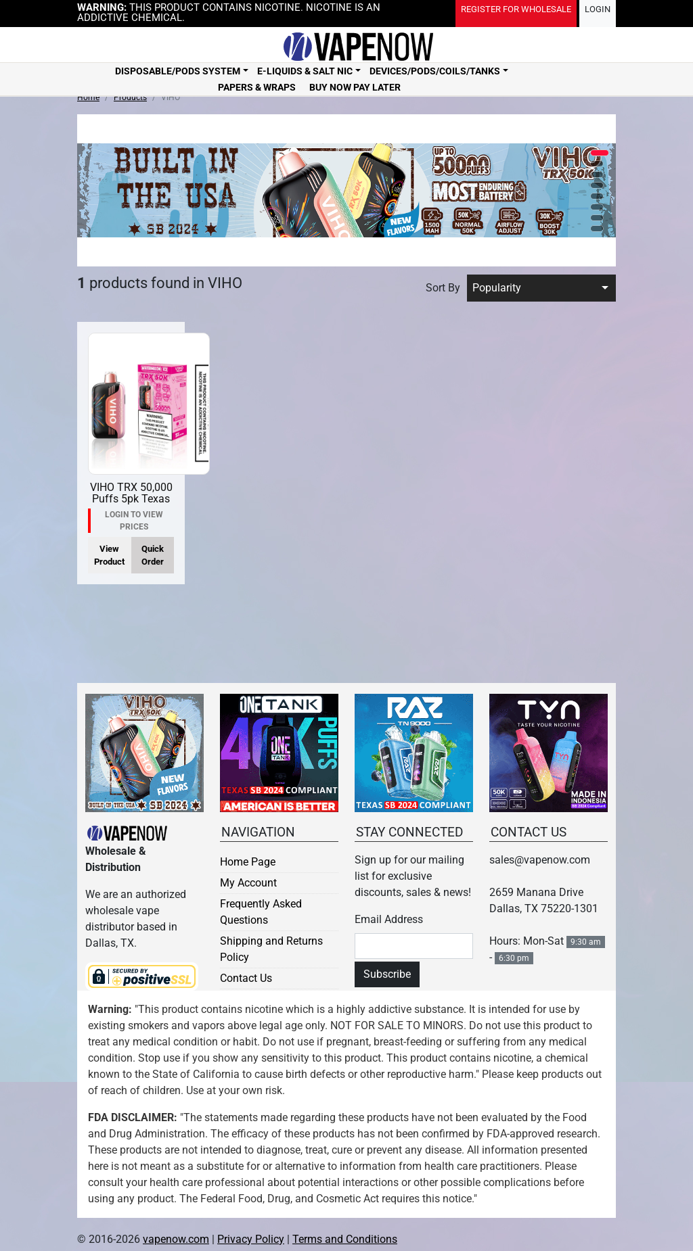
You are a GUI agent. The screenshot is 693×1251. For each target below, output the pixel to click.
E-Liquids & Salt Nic (305, 71)
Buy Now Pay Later (355, 87)
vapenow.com (176, 1239)
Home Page (247, 861)
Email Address (389, 919)
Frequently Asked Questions (261, 911)
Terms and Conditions (344, 1239)
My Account (248, 882)
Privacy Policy (250, 1239)
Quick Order (152, 555)
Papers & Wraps (257, 87)
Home (88, 97)
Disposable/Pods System (177, 71)
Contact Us (246, 978)
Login (597, 9)
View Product (109, 555)
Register (516, 9)
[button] (599, 152)
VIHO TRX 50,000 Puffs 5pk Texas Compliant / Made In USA (131, 505)
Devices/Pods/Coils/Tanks (435, 71)
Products (130, 97)
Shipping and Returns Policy (271, 949)
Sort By (443, 287)
